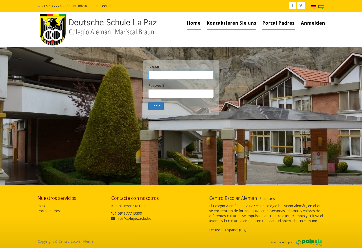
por (290, 242)
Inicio (42, 205)
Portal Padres (49, 210)
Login (156, 106)
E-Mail (153, 67)
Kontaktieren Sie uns (128, 205)
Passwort (156, 85)
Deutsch (216, 229)
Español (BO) (235, 229)
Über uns (267, 198)
